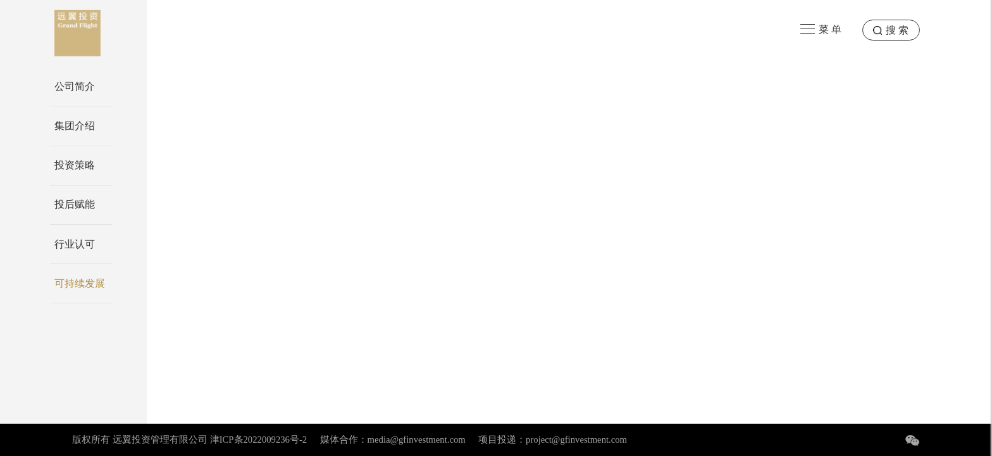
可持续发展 (79, 283)
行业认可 (74, 244)
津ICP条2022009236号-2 (258, 439)
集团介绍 (74, 126)
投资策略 (74, 165)
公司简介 (74, 86)
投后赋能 (74, 204)
